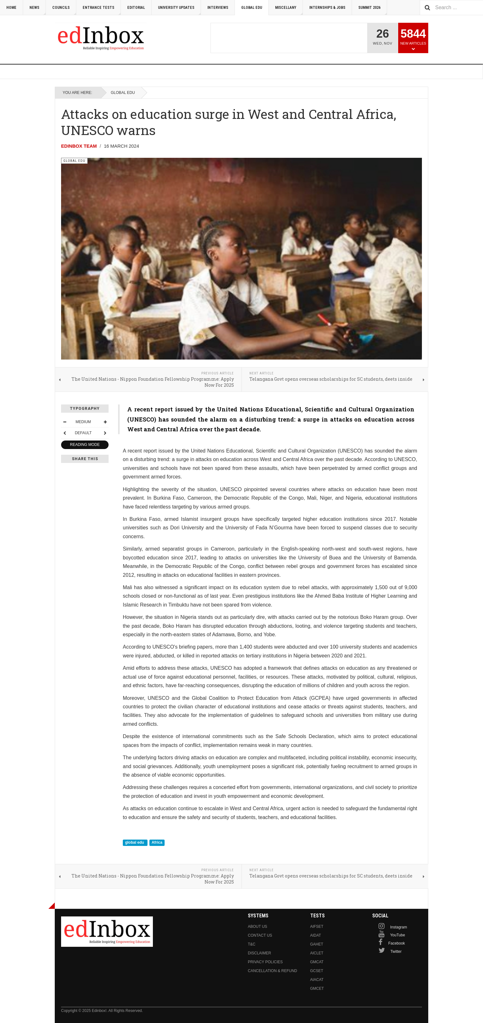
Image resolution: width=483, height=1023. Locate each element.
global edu (135, 842)
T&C (251, 944)
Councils (64, 10)
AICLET (316, 953)
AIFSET (316, 926)
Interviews (217, 7)
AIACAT (316, 979)
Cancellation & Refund (272, 971)
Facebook (396, 943)
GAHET (316, 944)
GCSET (316, 971)
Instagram (398, 927)
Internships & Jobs (327, 7)
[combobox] (451, 7)
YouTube (397, 935)
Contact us (260, 935)
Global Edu (251, 7)
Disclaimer (259, 953)
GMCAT (316, 962)
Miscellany (289, 10)
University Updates (179, 10)
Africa (157, 842)
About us (257, 926)
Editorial (136, 7)
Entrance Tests (102, 10)
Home (11, 7)
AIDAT (315, 935)
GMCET (317, 988)
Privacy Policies (265, 962)
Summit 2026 (372, 10)
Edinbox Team (79, 146)
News (37, 10)
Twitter (395, 951)
